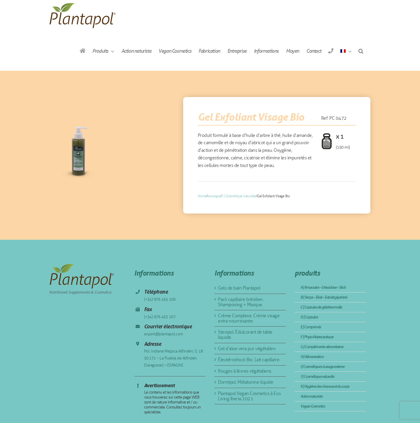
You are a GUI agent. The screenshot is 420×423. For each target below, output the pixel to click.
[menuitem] (345, 50)
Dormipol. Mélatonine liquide (245, 382)
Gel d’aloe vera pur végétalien (246, 348)
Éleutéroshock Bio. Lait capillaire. (249, 359)
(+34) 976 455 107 (160, 316)
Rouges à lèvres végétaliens (244, 371)
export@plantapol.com (163, 334)
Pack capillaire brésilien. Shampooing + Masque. (240, 302)
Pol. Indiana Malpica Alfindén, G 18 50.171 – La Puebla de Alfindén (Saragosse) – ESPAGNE (173, 358)
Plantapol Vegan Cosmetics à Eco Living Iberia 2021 (249, 396)
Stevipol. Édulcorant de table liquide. (245, 334)
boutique (213, 196)
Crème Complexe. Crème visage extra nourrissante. (248, 318)
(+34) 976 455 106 (160, 299)
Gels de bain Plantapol (239, 288)
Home (202, 196)
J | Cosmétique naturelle (239, 196)
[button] (360, 50)
